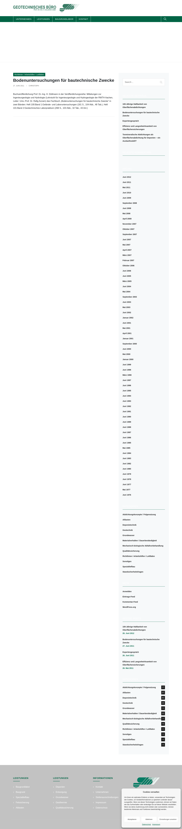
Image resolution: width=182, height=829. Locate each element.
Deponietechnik (129, 525)
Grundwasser (128, 535)
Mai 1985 (126, 448)
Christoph (34, 86)
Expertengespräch (131, 121)
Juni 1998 (127, 370)
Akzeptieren (132, 819)
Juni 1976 (127, 495)
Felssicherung (22, 802)
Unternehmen (24, 19)
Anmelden (127, 591)
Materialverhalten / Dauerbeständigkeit (140, 540)
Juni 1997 (127, 380)
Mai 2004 (126, 292)
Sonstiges (127, 561)
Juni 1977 (127, 484)
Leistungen (43, 19)
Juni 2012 (127, 177)
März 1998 (127, 375)
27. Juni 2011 (128, 646)
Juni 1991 (127, 411)
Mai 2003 (126, 307)
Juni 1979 (127, 474)
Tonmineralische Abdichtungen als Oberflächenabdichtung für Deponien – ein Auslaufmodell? (141, 137)
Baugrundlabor (64, 19)
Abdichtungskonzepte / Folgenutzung (139, 514)
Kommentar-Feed (130, 602)
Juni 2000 (127, 349)
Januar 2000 (128, 359)
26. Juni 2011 (128, 655)
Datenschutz (146, 824)
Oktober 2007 (128, 229)
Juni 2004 (127, 286)
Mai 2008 (126, 213)
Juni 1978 (127, 479)
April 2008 (127, 219)
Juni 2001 (127, 323)
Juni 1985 (127, 443)
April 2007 (127, 250)
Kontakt (83, 19)
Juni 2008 (127, 208)
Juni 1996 (127, 385)
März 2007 (127, 255)
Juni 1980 (127, 469)
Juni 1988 (127, 427)
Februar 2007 (128, 260)
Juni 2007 (127, 239)
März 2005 (127, 281)
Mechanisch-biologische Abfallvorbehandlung (143, 546)
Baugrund (20, 792)
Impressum (156, 824)
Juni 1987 (127, 432)
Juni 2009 (127, 198)
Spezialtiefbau (129, 567)
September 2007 (130, 234)
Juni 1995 (127, 391)
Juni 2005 (127, 276)
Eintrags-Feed (129, 597)
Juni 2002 (127, 312)
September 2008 (130, 203)
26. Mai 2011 (128, 668)
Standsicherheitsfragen (133, 572)
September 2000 (130, 344)
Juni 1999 (127, 365)
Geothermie (61, 802)
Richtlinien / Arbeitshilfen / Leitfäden (29, 74)
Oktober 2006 (128, 266)
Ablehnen (148, 819)
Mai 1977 (126, 490)
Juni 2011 (127, 182)
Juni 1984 (127, 453)
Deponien (60, 787)
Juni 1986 (127, 437)
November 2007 (129, 224)
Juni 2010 (127, 193)
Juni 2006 (127, 271)
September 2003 (130, 297)
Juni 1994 (127, 396)
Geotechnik (128, 530)
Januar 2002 (128, 318)
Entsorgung (61, 792)
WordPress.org (129, 607)
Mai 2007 (126, 245)
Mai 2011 (126, 187)
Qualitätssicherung (131, 551)
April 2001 (127, 333)
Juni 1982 (127, 464)
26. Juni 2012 (128, 633)
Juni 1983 (127, 458)
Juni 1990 (127, 417)
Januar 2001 (128, 338)
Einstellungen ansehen (168, 819)
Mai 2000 (126, 354)
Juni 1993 (127, 401)
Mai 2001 (126, 328)
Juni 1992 (127, 406)
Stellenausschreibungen (107, 797)
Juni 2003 (127, 302)
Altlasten (126, 520)
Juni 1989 (127, 422)
